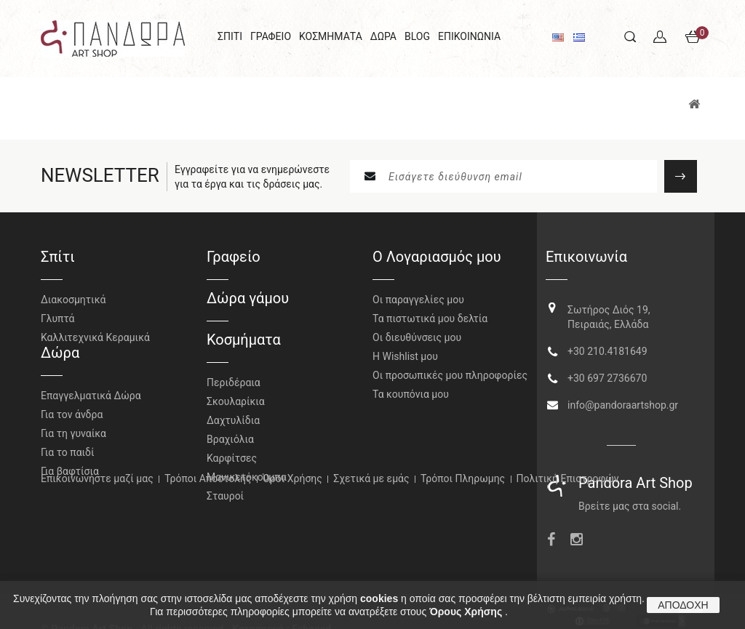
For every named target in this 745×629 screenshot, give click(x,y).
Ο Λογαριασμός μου (436, 256)
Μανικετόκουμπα (247, 477)
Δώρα (60, 361)
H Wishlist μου (405, 356)
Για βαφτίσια (70, 480)
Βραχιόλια (230, 439)
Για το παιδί (68, 461)
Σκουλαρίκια (236, 401)
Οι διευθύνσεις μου (416, 337)
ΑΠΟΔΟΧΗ (683, 605)
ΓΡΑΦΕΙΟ (270, 36)
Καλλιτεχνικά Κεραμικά (95, 337)
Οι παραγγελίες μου (418, 299)
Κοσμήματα (244, 339)
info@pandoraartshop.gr (622, 400)
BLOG (417, 36)
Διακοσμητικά (73, 299)
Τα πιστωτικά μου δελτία (429, 318)
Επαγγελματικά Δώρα (91, 404)
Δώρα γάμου (248, 298)
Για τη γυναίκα (73, 442)
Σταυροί (225, 496)
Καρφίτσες (232, 458)
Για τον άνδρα (72, 423)
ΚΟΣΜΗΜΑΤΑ (330, 36)
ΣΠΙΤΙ (230, 36)
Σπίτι (58, 256)
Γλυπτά (57, 318)
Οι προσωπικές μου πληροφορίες (449, 375)
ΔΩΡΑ (383, 36)
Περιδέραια (233, 382)
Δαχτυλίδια (233, 420)
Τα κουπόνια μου (410, 394)
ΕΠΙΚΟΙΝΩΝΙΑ (469, 36)
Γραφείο (233, 256)
